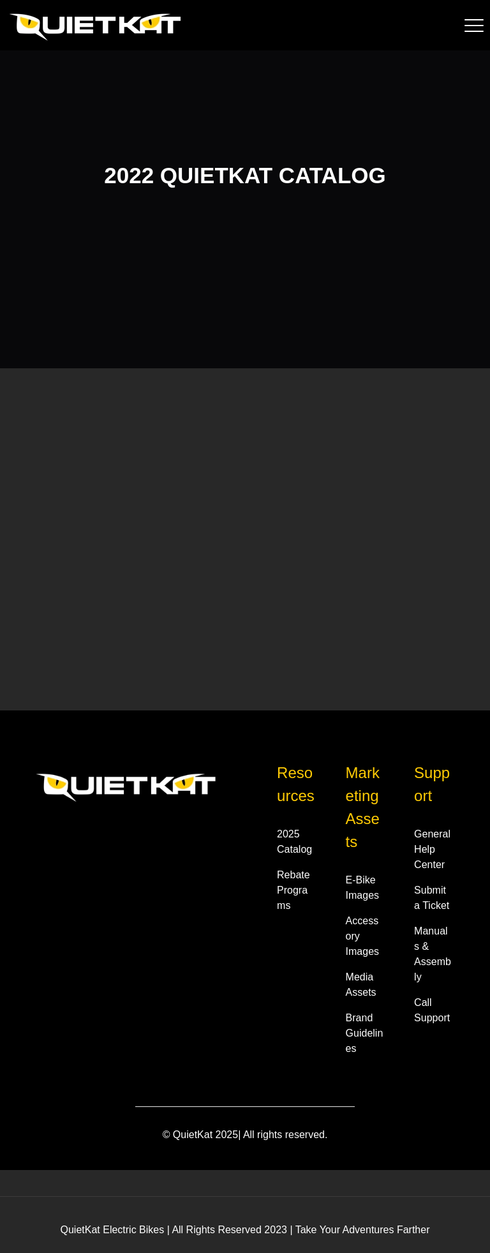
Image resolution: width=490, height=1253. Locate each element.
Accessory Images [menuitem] (362, 936)
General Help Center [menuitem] (432, 849)
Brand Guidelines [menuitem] (364, 1033)
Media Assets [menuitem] (361, 985)
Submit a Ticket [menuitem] (431, 898)
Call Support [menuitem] (432, 1010)
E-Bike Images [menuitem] (362, 887)
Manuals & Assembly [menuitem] (432, 954)
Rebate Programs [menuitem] (293, 890)
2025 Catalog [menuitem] (294, 842)
